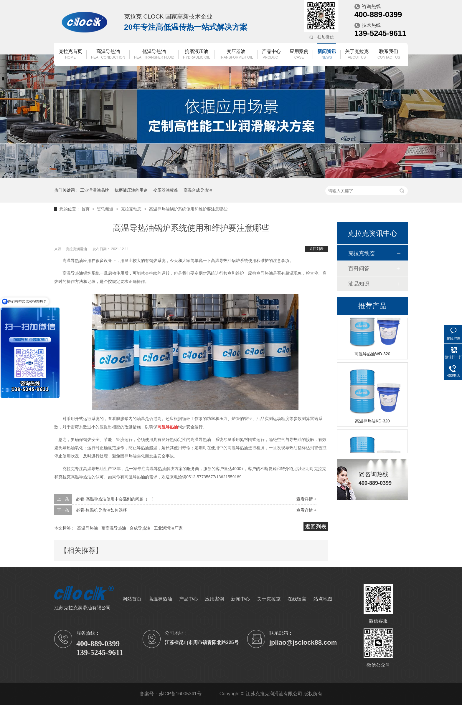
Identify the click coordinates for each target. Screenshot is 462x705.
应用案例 (299, 54)
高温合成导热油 (198, 190)
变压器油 (236, 54)
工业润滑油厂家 (168, 528)
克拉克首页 (70, 54)
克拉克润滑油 (77, 249)
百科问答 (358, 268)
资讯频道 (106, 209)
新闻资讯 (326, 54)
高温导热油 (108, 54)
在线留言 (297, 598)
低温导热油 (154, 54)
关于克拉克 (357, 54)
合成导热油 (140, 528)
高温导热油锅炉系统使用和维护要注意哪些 (188, 209)
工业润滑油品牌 (94, 190)
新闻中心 (240, 598)
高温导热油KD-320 (372, 421)
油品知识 (358, 284)
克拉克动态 (132, 209)
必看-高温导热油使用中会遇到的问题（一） (116, 499)
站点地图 (323, 598)
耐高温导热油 (113, 528)
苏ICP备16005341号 (180, 693)
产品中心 (271, 54)
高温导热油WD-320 (372, 354)
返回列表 (316, 249)
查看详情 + (306, 499)
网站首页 (132, 598)
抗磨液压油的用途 (131, 190)
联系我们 (388, 54)
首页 (86, 209)
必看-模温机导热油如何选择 (101, 510)
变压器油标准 (165, 190)
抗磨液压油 (196, 54)
